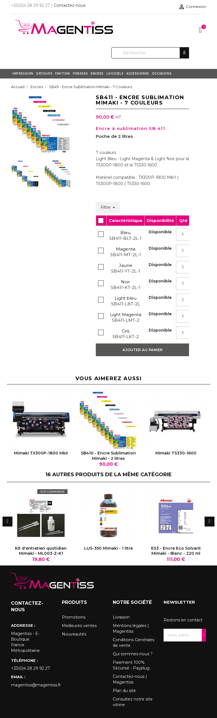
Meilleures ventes (79, 625)
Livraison (121, 617)
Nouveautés (74, 634)
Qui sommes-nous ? (133, 653)
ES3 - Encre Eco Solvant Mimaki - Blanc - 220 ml (176, 551)
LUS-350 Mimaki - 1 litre (108, 548)
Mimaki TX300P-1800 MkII (41, 453)
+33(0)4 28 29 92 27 (30, 668)
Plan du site (124, 690)
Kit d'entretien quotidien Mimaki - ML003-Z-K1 (41, 551)
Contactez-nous (69, 5)
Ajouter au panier (142, 349)
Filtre (106, 207)
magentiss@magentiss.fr (32, 684)
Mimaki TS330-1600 (175, 453)
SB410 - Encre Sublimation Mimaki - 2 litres (108, 456)
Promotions (73, 617)
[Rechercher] (150, 52)
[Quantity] (183, 234)
